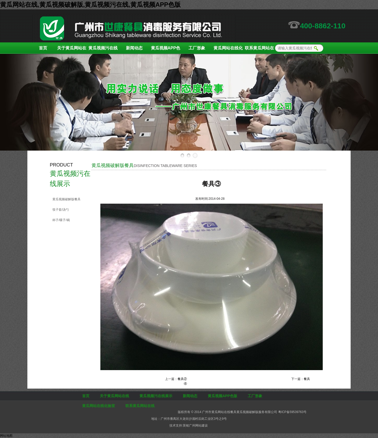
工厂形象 (196, 48)
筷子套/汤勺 (60, 209)
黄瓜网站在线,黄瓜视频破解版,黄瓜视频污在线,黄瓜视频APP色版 (90, 4)
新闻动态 (134, 48)
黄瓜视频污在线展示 (103, 50)
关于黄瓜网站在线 (71, 50)
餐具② (182, 379)
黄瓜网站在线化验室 (228, 50)
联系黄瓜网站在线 (259, 50)
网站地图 (6, 435)
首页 (43, 48)
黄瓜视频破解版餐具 (66, 199)
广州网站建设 (198, 425)
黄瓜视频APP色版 (165, 50)
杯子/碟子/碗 (61, 220)
